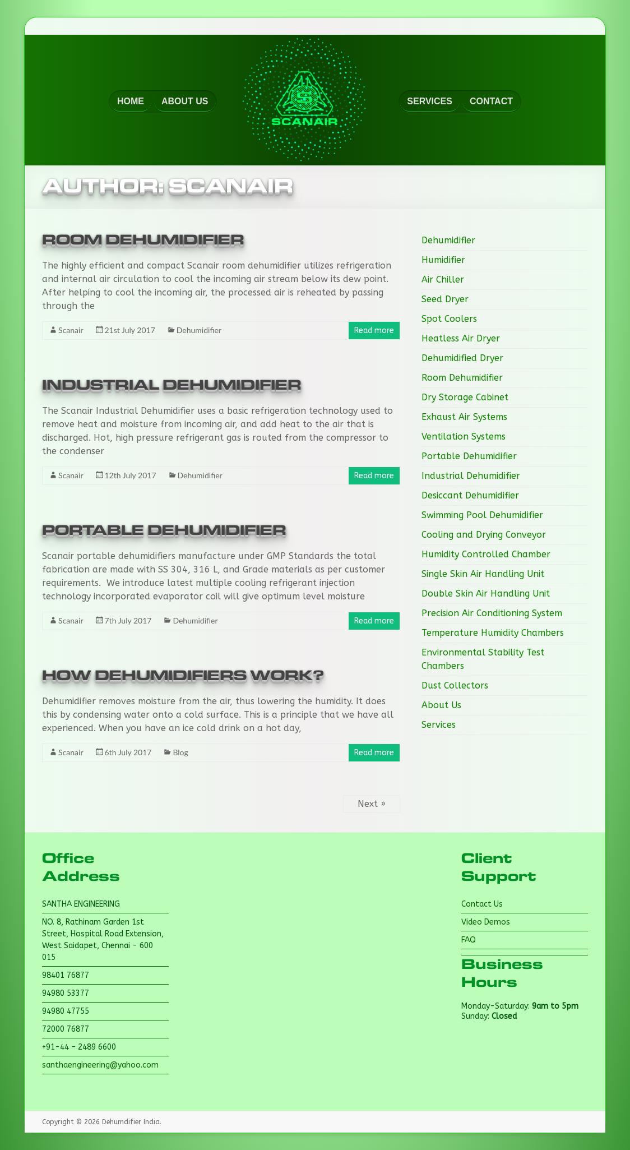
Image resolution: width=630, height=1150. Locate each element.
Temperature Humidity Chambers (492, 632)
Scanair (70, 330)
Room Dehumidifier (143, 240)
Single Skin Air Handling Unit (482, 574)
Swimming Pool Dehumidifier (482, 515)
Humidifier (443, 260)
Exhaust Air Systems (464, 417)
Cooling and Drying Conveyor (483, 534)
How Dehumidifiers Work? (183, 675)
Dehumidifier (199, 330)
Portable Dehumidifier (164, 530)
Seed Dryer (445, 299)
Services (438, 724)
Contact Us (482, 904)
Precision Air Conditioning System (491, 613)
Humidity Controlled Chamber (485, 554)
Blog (180, 752)
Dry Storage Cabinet (464, 397)
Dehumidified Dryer (462, 358)
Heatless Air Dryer (460, 338)
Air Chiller (442, 279)
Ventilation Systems (463, 436)
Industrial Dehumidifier (172, 385)
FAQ (468, 940)
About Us (441, 705)
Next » (372, 803)
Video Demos (485, 922)
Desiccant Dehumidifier (470, 495)
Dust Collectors (454, 685)
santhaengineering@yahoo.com (100, 1065)
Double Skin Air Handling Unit (485, 593)
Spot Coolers (449, 318)
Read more (374, 330)
